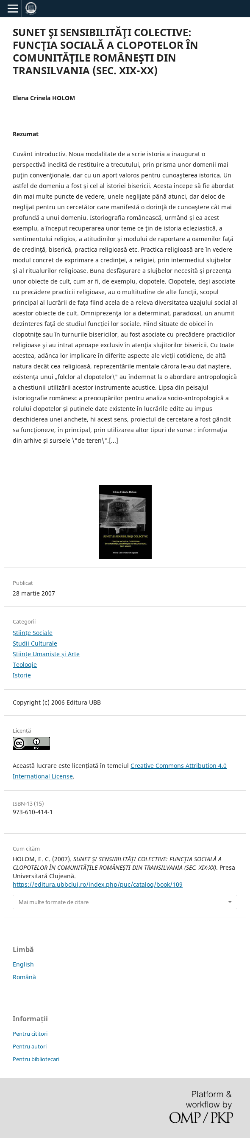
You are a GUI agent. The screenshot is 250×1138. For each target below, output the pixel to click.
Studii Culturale (35, 643)
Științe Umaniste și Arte (46, 654)
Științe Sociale (33, 633)
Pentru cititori (30, 1033)
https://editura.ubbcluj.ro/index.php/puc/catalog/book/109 (98, 884)
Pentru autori (30, 1046)
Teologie (25, 664)
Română (24, 977)
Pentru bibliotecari (36, 1059)
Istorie (22, 675)
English (23, 964)
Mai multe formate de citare (54, 902)
